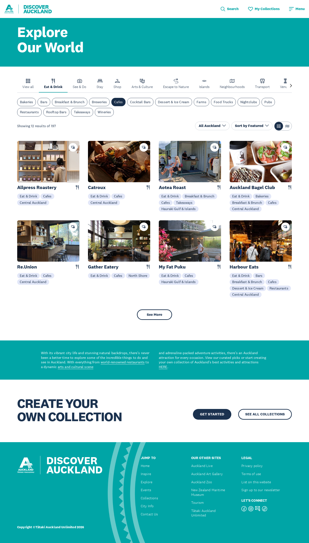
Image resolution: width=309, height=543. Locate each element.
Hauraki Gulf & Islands (178, 209)
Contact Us (149, 514)
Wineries (104, 112)
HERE (163, 367)
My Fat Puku (172, 267)
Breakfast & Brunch (70, 102)
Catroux (97, 187)
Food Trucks (223, 102)
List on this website (256, 482)
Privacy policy (252, 466)
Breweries (99, 102)
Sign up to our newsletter (260, 490)
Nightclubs (248, 102)
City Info (147, 506)
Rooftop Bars (56, 112)
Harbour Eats (244, 267)
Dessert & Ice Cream (173, 102)
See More (154, 314)
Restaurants (29, 112)
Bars (43, 102)
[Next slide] (291, 86)
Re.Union (27, 267)
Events (146, 490)
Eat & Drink (28, 196)
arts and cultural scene (76, 367)
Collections (149, 498)
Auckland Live (202, 466)
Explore (146, 482)
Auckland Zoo (201, 482)
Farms (201, 102)
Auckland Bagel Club (252, 187)
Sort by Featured (252, 126)
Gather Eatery (103, 267)
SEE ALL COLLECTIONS (265, 414)
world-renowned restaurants (123, 362)
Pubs (268, 102)
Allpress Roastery (36, 187)
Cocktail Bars (140, 102)
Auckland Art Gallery (207, 474)
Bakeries (26, 102)
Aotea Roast (172, 187)
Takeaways (82, 112)
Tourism (197, 502)
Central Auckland (33, 202)
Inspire (146, 474)
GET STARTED (212, 414)
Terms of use (251, 474)
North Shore (138, 275)
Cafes (118, 102)
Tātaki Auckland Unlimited (203, 513)
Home (145, 466)
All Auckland (212, 126)
